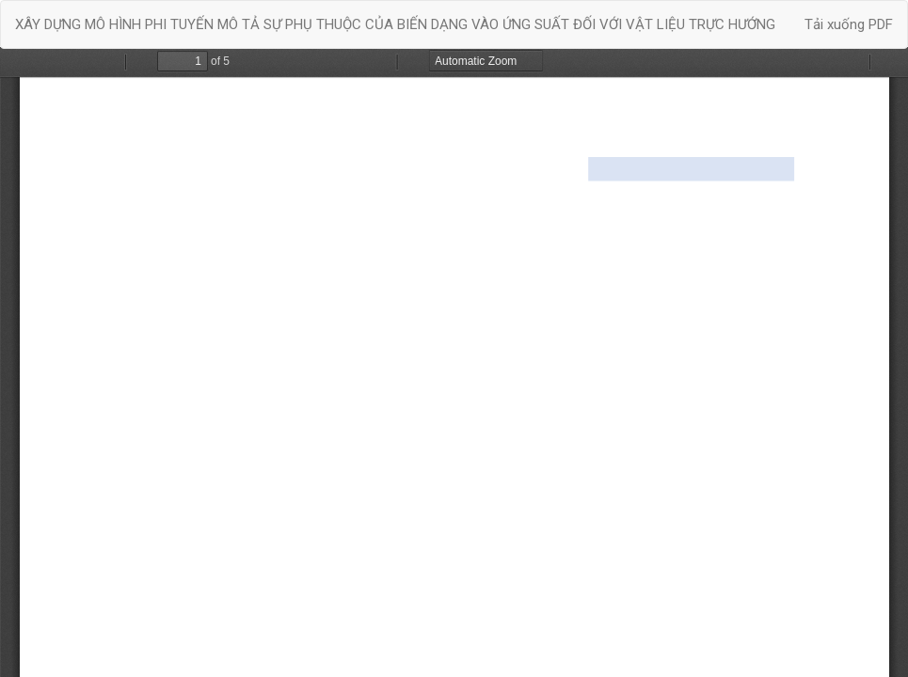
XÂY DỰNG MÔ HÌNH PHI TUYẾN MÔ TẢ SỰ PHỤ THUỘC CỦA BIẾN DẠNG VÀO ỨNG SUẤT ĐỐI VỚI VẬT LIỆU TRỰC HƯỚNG (395, 24)
